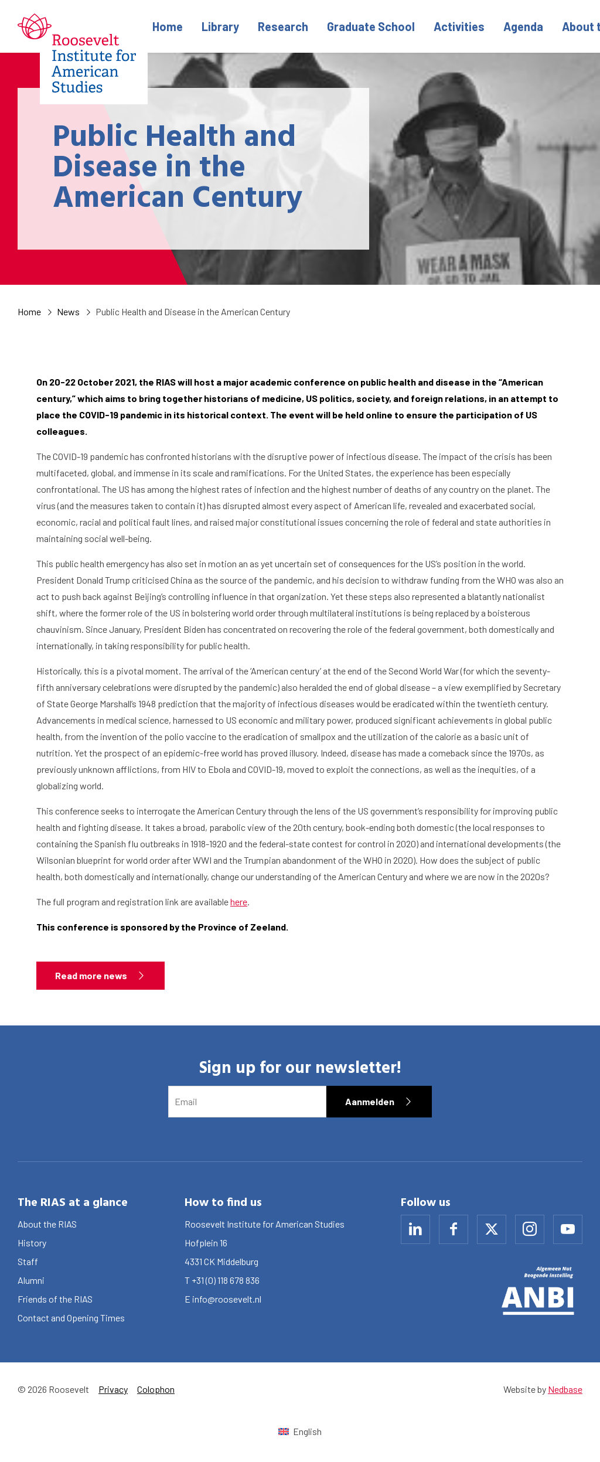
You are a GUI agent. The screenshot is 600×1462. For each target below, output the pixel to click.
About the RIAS (47, 1223)
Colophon (156, 1389)
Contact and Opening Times (71, 1317)
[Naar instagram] (529, 1229)
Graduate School (371, 26)
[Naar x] (491, 1229)
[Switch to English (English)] (299, 1431)
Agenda (523, 26)
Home (167, 26)
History (32, 1242)
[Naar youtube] (567, 1229)
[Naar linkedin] (415, 1229)
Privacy (113, 1389)
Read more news (91, 975)
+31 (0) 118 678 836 (226, 1280)
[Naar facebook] (453, 1229)
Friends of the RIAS (55, 1298)
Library (220, 26)
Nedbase (565, 1389)
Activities (459, 26)
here (238, 901)
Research (283, 26)
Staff (28, 1261)
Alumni (31, 1280)
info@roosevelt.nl (226, 1298)
